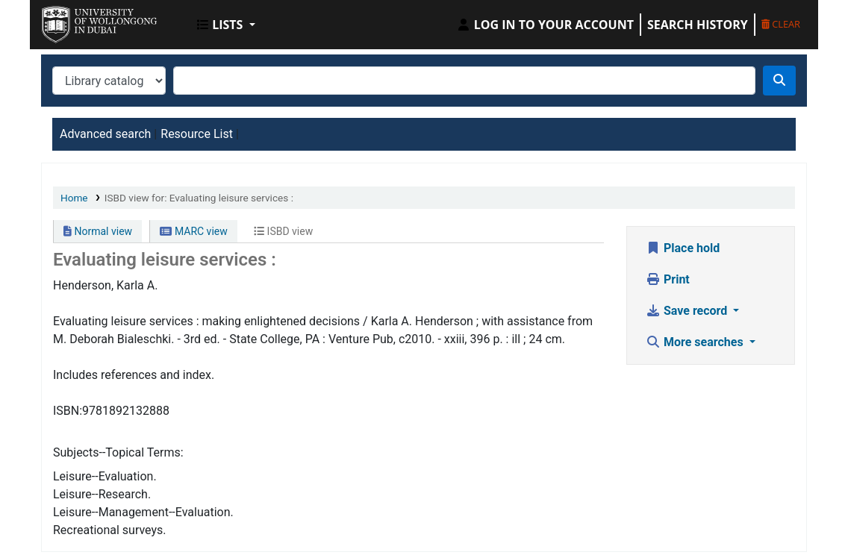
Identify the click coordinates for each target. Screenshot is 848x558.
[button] (226, 25)
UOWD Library (79, 21)
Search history (697, 24)
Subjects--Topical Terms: (118, 452)
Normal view (97, 231)
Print (668, 279)
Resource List (196, 134)
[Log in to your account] (545, 25)
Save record (688, 311)
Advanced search (105, 134)
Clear (780, 24)
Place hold (683, 248)
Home (74, 198)
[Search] (779, 80)
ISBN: (67, 411)
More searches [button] (696, 342)
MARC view (193, 231)
